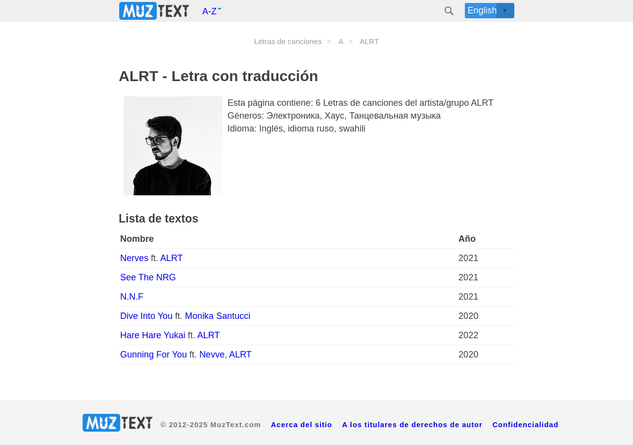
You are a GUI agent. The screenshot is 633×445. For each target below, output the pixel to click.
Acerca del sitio (301, 425)
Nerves (135, 258)
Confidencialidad (526, 425)
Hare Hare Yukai (154, 335)
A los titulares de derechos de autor (412, 425)
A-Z (212, 11)
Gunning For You (154, 354)
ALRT (171, 258)
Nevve (212, 354)
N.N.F (131, 297)
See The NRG (148, 277)
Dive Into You (147, 316)
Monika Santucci (217, 316)
